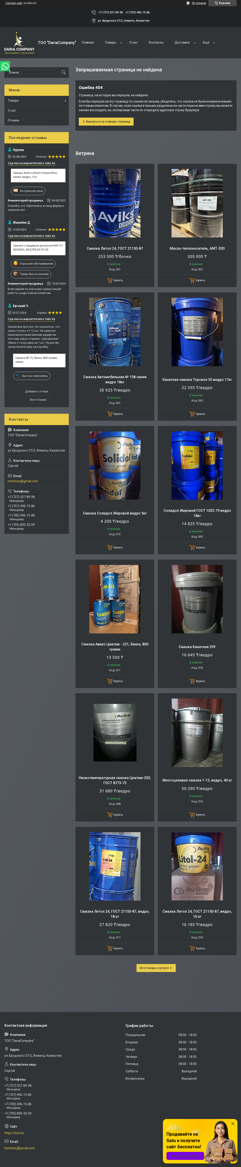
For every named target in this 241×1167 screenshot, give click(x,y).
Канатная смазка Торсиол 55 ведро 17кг (197, 380)
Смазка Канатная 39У (197, 647)
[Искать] (63, 72)
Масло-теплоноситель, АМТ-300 (197, 248)
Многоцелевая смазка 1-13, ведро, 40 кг (197, 780)
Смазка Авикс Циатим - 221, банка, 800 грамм (114, 646)
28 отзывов (199, 3)
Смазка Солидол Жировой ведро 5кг (115, 513)
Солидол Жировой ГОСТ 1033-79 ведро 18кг (197, 513)
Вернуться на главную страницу (108, 121)
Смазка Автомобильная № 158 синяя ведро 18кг (114, 379)
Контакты (156, 42)
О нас (133, 42)
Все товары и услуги (154, 968)
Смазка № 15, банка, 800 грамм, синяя (36, 360)
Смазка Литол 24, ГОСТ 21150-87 (115, 248)
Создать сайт (14, 3)
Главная (88, 42)
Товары (110, 42)
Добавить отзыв (36, 391)
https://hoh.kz (14, 1133)
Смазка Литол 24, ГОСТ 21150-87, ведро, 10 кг (197, 913)
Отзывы (13, 120)
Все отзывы (38, 399)
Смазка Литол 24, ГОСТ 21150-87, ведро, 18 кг (115, 913)
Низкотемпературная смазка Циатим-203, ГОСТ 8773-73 (115, 780)
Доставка (182, 42)
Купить (118, 280)
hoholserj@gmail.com (23, 481)
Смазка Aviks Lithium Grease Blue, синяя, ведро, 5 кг (35, 175)
